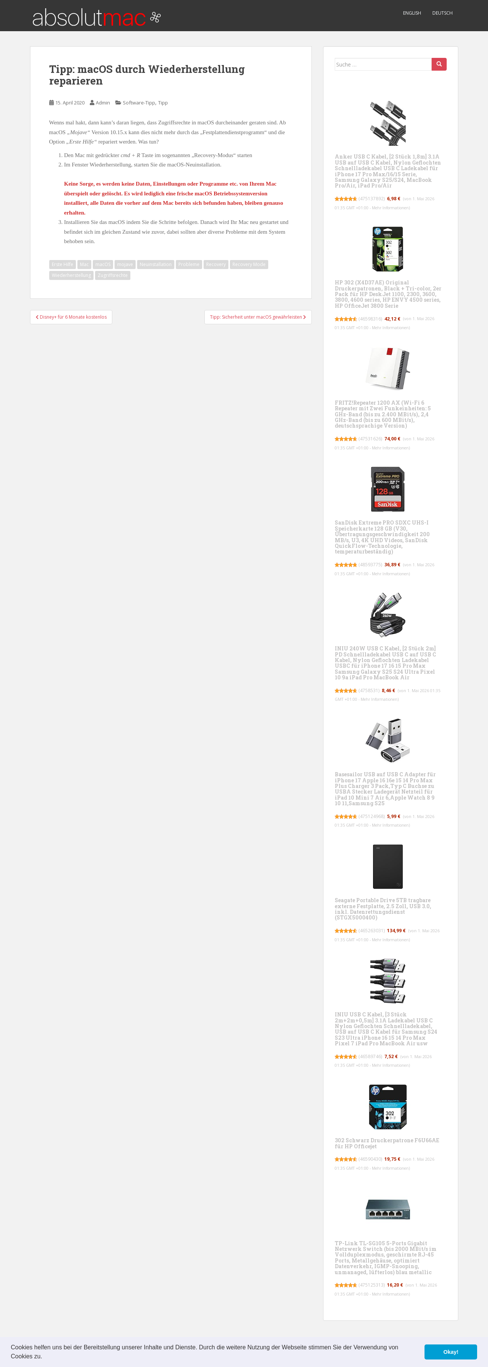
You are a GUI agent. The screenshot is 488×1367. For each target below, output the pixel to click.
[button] (45, 1357)
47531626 (370, 439)
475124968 (372, 816)
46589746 (370, 1056)
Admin (103, 102)
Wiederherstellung (71, 275)
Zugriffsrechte (113, 275)
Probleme (188, 264)
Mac (84, 264)
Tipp (163, 102)
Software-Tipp (139, 102)
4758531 (369, 690)
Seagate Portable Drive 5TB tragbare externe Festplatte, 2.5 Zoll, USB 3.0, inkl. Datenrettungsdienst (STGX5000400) (383, 909)
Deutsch (442, 13)
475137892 (372, 198)
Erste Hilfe (62, 264)
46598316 (370, 319)
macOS (102, 264)
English (412, 13)
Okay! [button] (450, 1352)
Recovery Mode (249, 264)
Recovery (216, 264)
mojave (125, 264)
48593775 (370, 564)
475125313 (372, 1285)
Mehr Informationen (392, 207)
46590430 (370, 1159)
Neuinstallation (156, 264)
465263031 (372, 930)
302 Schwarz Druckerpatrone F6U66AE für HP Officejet (387, 1143)
